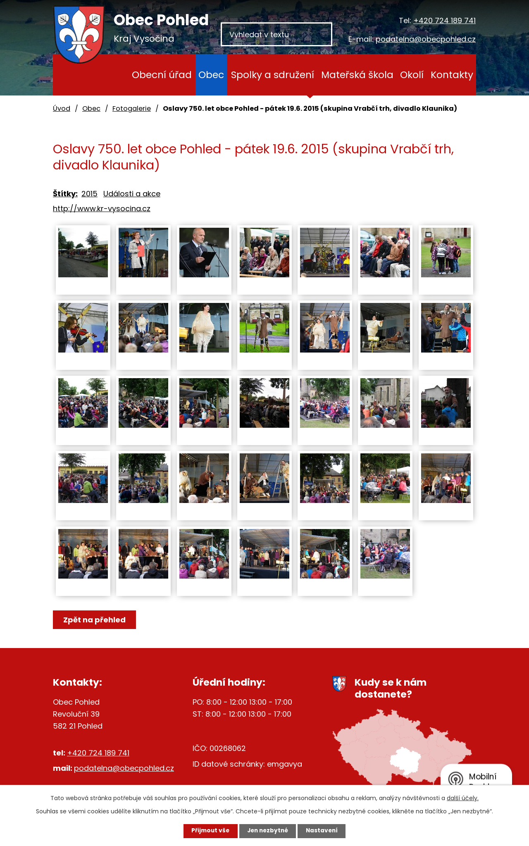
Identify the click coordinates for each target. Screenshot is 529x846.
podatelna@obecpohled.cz (426, 39)
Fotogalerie (131, 108)
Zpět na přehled (95, 620)
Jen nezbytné (267, 831)
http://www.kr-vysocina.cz (101, 208)
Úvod (113, 74)
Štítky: (65, 193)
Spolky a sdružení (272, 74)
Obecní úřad (162, 74)
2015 (89, 193)
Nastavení (324, 831)
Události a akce (131, 193)
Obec (211, 74)
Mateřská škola (357, 74)
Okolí (412, 74)
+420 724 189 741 (444, 20)
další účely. (463, 798)
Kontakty (452, 74)
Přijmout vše (207, 831)
